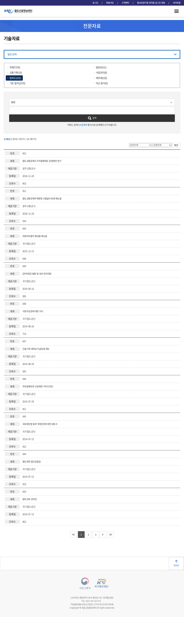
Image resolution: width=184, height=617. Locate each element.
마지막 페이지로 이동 (110, 534)
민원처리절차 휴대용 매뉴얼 (34, 236)
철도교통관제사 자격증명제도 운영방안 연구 (41, 161)
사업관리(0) (101, 72)
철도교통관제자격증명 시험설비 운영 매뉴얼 (41, 198)
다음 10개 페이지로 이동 (102, 534)
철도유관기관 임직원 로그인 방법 (151, 2)
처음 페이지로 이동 (73, 534)
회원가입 (110, 2)
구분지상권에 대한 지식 (32, 311)
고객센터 (125, 2)
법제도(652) (15, 78)
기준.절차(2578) (17, 83)
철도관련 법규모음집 (31, 461)
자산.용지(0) (102, 83)
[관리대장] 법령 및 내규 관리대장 (36, 273)
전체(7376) (15, 67)
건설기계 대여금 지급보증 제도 (36, 349)
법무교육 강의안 (29, 499)
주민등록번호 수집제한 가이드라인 (37, 386)
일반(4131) (101, 67)
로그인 (95, 2)
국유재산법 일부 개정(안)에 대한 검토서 (39, 424)
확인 (176, 145)
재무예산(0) (101, 78)
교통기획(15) (16, 72)
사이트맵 (176, 2)
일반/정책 (12, 54)
